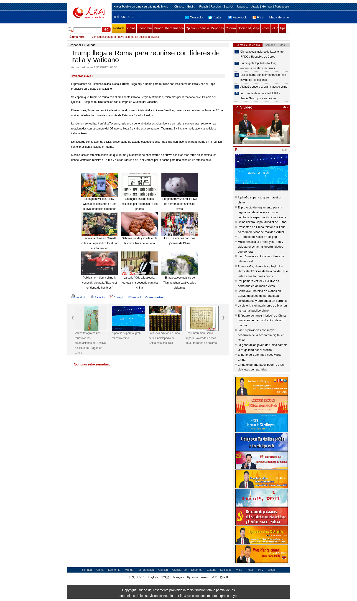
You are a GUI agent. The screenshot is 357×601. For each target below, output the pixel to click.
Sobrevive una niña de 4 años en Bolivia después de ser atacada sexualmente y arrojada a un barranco (263, 295)
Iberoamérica (174, 28)
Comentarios (154, 297)
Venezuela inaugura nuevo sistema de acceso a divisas (125, 36)
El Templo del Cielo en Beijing (257, 236)
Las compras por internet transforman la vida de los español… (263, 77)
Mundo (158, 28)
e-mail (134, 297)
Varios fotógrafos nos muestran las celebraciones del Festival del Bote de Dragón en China (90, 343)
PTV (274, 28)
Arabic (255, 6)
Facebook (237, 17)
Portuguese (282, 6)
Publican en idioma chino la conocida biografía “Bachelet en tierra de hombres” (99, 282)
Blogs (271, 569)
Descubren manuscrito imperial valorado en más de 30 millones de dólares (201, 338)
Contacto (194, 17)
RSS (258, 17)
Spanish (228, 6)
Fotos (266, 28)
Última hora (76, 36)
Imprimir (78, 297)
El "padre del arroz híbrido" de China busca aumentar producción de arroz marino (262, 320)
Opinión (191, 28)
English (191, 6)
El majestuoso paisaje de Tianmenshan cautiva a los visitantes (179, 282)
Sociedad (244, 28)
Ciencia (203, 28)
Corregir (116, 297)
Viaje (256, 28)
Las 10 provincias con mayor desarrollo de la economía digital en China (261, 335)
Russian (216, 6)
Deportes (217, 28)
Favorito (97, 297)
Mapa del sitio (279, 17)
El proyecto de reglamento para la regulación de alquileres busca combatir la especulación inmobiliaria (262, 212)
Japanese (242, 6)
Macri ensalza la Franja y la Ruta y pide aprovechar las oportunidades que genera (260, 246)
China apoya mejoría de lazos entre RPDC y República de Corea (261, 54)
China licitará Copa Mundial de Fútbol (262, 222)
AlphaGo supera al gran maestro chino (126, 336)
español (75, 45)
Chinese (179, 6)
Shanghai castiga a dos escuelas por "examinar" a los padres (140, 203)
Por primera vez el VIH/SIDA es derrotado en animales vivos (179, 203)
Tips (283, 28)
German (267, 6)
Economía (145, 28)
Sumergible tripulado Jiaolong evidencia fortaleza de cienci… (259, 66)
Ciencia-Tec (179, 569)
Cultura (231, 28)
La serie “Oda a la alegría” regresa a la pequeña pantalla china (140, 282)
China (131, 28)
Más (285, 107)
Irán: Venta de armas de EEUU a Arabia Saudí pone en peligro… (260, 96)
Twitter (215, 17)
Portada (118, 28)
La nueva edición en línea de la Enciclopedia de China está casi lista (164, 338)
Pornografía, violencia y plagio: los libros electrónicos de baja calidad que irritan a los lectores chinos (263, 271)
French (203, 6)
